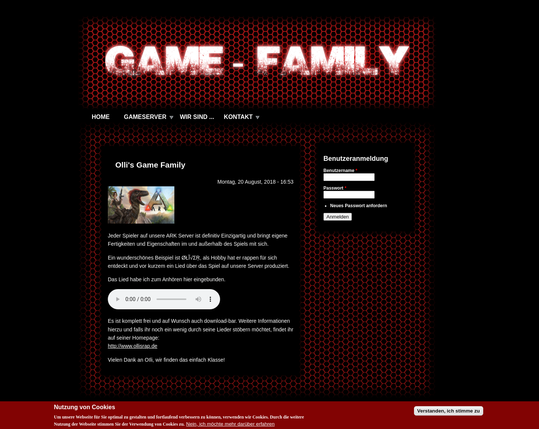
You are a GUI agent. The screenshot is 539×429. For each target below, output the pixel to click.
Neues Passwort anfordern (358, 205)
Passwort (334, 188)
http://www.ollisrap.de (132, 346)
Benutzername (340, 170)
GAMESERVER (145, 117)
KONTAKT (238, 117)
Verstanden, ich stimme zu (448, 411)
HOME (101, 117)
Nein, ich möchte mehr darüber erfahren (230, 424)
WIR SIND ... (197, 117)
